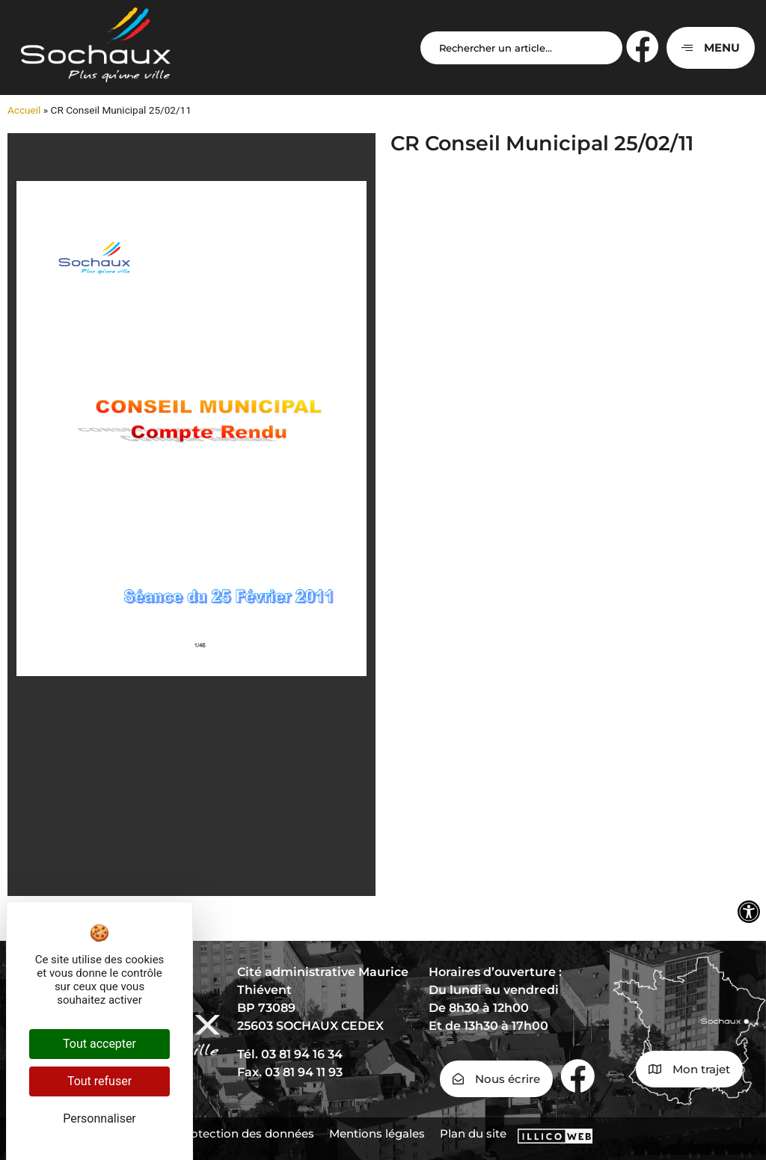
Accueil (23, 110)
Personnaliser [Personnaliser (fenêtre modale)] (99, 1118)
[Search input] (521, 47)
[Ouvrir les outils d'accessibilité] (748, 911)
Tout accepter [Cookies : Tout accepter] (99, 1044)
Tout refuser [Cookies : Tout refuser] (99, 1081)
